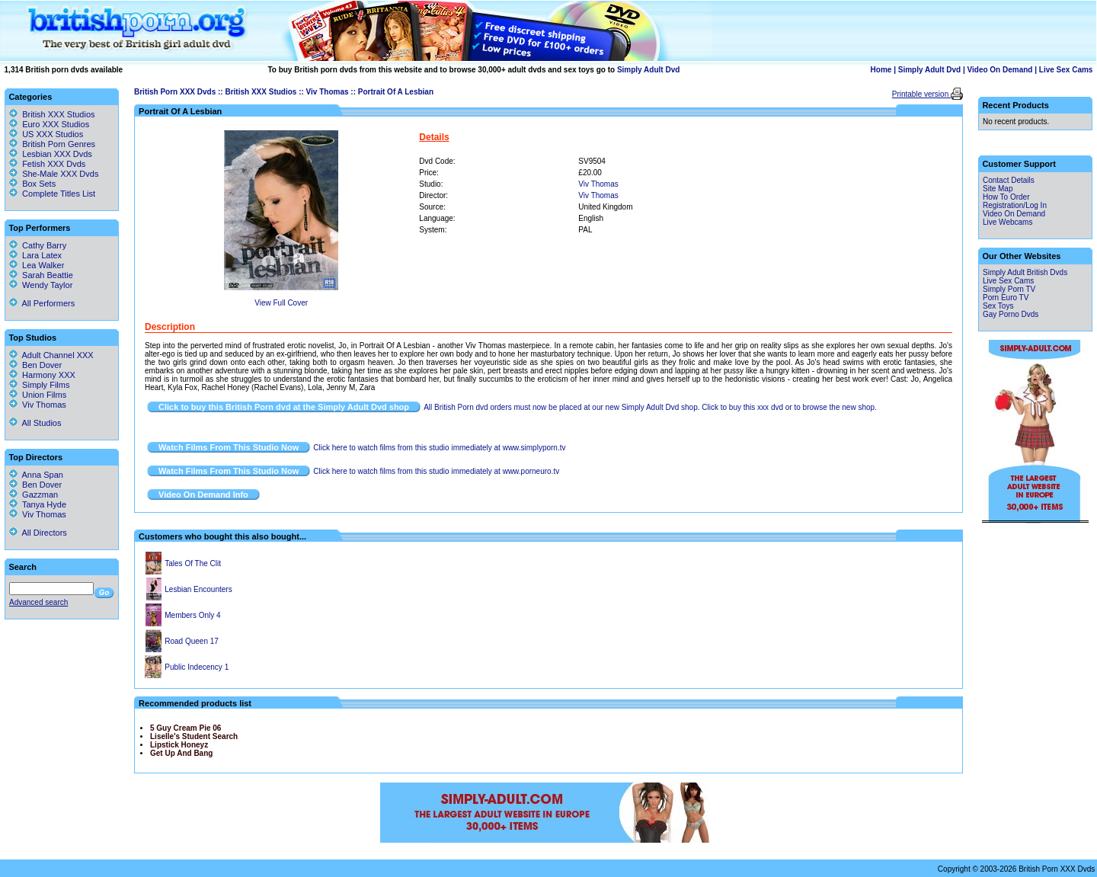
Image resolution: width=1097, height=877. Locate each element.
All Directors (38, 532)
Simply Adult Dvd (648, 70)
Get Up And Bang (181, 753)
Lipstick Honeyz (179, 745)
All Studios (35, 422)
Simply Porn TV (1009, 289)
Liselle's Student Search (194, 736)
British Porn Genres (58, 144)
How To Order (1006, 197)
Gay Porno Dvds (1010, 314)
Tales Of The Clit (193, 563)
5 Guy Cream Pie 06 (185, 728)
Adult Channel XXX (51, 355)
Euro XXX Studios (55, 124)
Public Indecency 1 (197, 667)
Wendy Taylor (40, 285)
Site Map (997, 188)
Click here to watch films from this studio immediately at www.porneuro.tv (436, 471)
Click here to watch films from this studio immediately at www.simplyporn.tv (439, 447)
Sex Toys (998, 306)
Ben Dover (35, 365)
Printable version (921, 94)
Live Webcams (1007, 222)
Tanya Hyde (37, 504)
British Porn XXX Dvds (175, 92)
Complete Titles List (52, 193)
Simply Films (39, 384)
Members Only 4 (192, 615)
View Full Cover (281, 303)
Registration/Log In (1015, 205)
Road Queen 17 (192, 641)
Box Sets (39, 183)
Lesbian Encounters (198, 589)
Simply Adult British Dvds (1025, 272)
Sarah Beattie (41, 275)
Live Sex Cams (1066, 70)
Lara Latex (35, 255)
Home (881, 70)
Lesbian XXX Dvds (57, 153)
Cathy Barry (37, 245)
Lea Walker (36, 265)
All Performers (42, 303)
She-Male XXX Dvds (60, 173)
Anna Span (36, 474)
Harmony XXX (42, 374)
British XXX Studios (260, 92)
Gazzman (33, 494)
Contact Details (1009, 180)
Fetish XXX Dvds (53, 163)
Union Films (37, 394)
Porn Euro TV (1005, 297)
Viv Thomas (327, 92)
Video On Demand (1000, 70)
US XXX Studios (52, 134)
